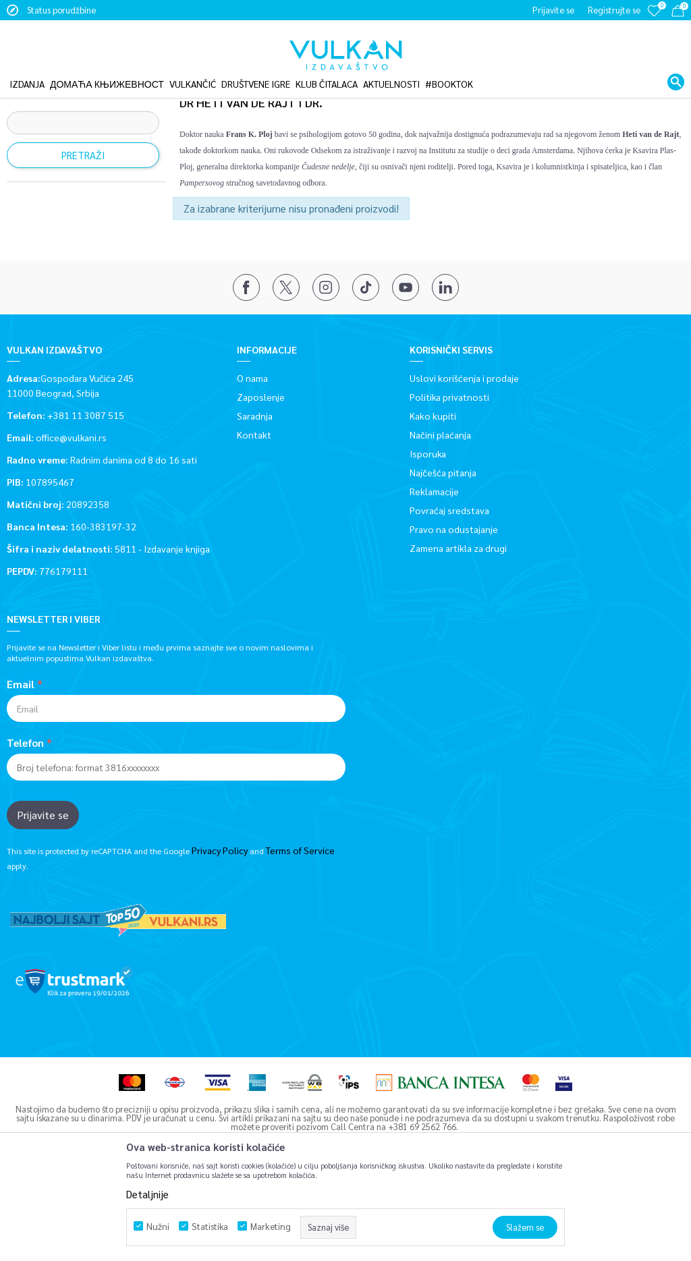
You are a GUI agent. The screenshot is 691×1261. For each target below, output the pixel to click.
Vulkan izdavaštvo (40, 89)
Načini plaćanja (440, 515)
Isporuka (428, 534)
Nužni (157, 1226)
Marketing (270, 1226)
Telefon (25, 824)
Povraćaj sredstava (449, 591)
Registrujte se (614, 10)
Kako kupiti (433, 497)
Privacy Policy (220, 931)
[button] (675, 69)
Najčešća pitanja (443, 553)
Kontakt (254, 515)
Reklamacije (434, 572)
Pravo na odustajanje (454, 610)
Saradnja (255, 497)
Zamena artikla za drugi (458, 629)
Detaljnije (147, 1193)
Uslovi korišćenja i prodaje (464, 459)
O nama (252, 459)
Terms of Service (300, 931)
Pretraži (83, 235)
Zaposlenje (261, 478)
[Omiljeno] (654, 20)
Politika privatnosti (449, 478)
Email (20, 765)
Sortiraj (594, 120)
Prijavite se (43, 896)
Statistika (210, 1226)
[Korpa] (677, 13)
